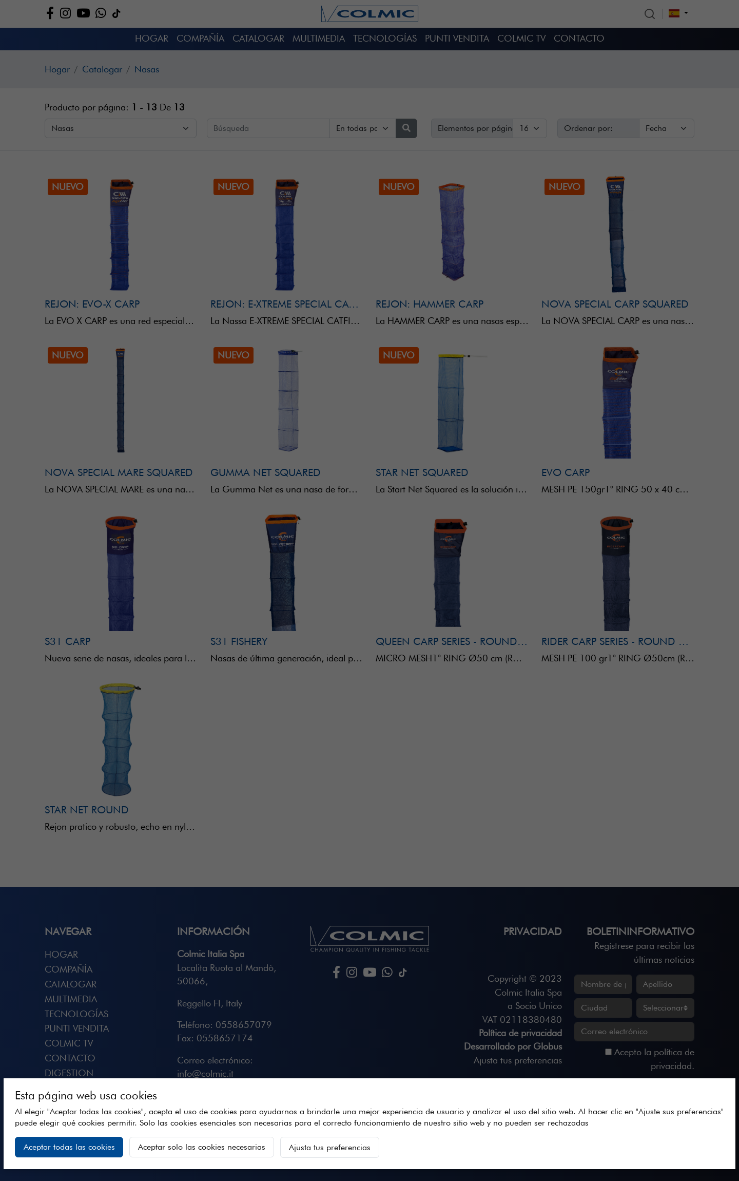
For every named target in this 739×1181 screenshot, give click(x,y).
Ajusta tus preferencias (330, 1147)
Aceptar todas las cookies (69, 1147)
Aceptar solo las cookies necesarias (201, 1147)
